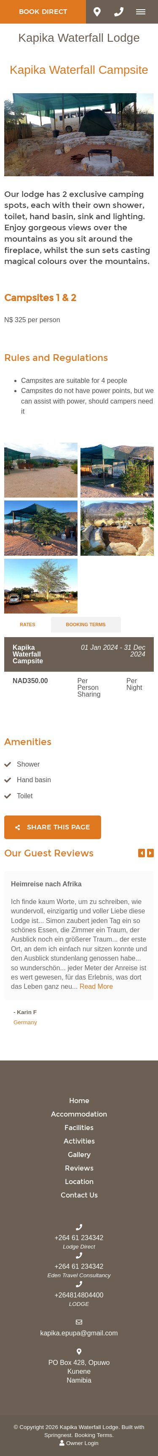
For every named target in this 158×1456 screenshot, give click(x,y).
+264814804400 (78, 1295)
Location (79, 1182)
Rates (27, 624)
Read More (96, 986)
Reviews (79, 1168)
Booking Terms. (94, 1435)
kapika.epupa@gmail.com (79, 1333)
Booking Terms (86, 624)
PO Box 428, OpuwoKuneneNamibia (79, 1371)
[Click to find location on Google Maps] (97, 12)
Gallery (79, 1155)
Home (79, 1101)
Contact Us (79, 1195)
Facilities (79, 1128)
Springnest (58, 1435)
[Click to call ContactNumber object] (119, 12)
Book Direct (43, 11)
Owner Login (78, 1443)
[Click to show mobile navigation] (144, 12)
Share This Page (52, 827)
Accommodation (79, 1114)
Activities (79, 1141)
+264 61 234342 (78, 1237)
